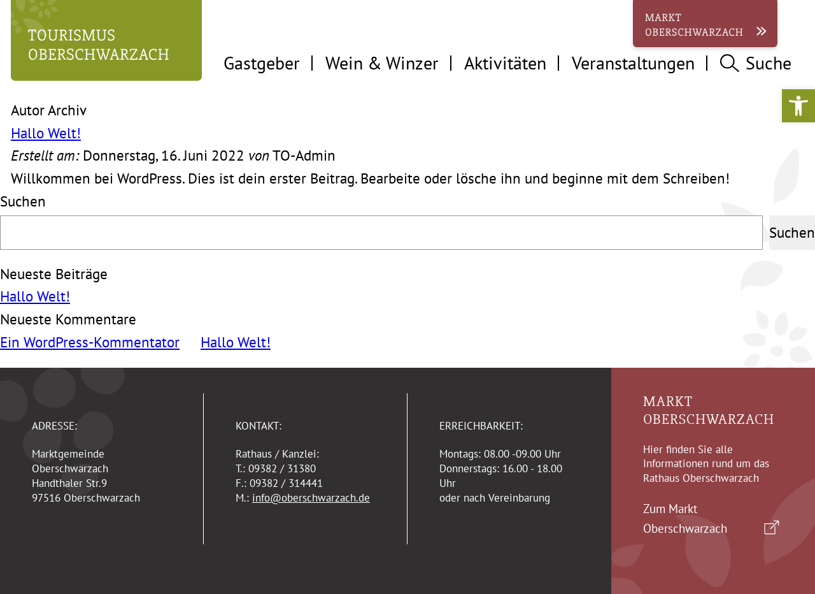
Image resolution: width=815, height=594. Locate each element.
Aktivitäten (505, 63)
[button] (798, 105)
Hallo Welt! (46, 133)
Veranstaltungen (633, 63)
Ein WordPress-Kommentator (90, 342)
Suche (755, 63)
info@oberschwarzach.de (311, 498)
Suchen (23, 201)
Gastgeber (261, 63)
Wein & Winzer (382, 63)
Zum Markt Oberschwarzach (685, 518)
